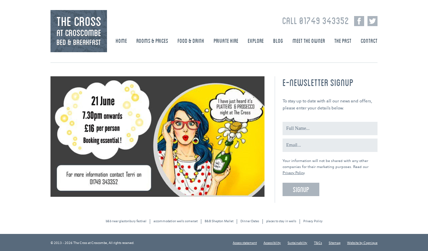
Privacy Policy (293, 172)
